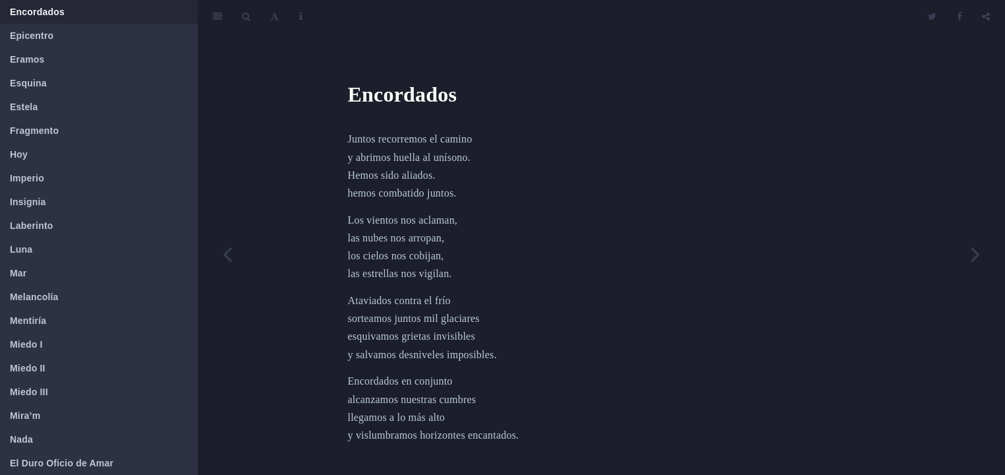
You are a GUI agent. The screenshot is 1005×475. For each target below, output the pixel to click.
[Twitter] (932, 16)
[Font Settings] (274, 16)
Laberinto (31, 225)
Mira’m (25, 415)
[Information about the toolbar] (300, 16)
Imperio (27, 178)
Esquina (28, 83)
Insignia (28, 202)
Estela (24, 107)
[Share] (986, 16)
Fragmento (34, 130)
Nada (21, 439)
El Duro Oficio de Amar (61, 463)
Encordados (37, 12)
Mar (18, 273)
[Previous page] (227, 254)
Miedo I (26, 344)
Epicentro (31, 35)
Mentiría (28, 320)
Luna (21, 249)
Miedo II (27, 368)
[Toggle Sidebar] (217, 16)
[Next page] (975, 254)
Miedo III (29, 392)
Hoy (19, 154)
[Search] (246, 16)
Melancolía (34, 297)
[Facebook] (959, 16)
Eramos (27, 59)
